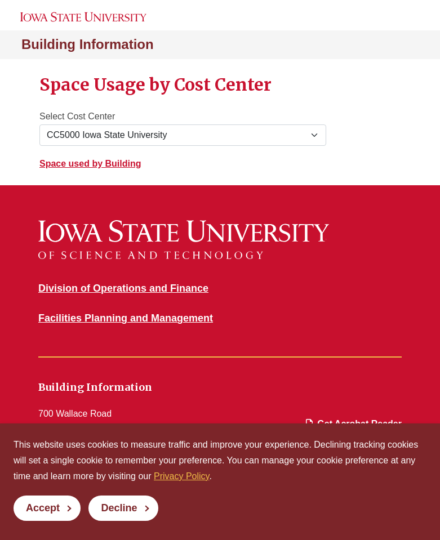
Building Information (87, 44)
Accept (43, 508)
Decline (119, 508)
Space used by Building (90, 163)
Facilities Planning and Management (125, 318)
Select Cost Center (77, 116)
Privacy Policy (181, 476)
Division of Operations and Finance (123, 288)
